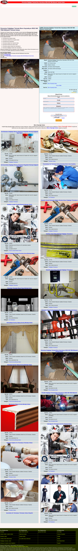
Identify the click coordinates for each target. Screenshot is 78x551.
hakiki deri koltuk (23, 535)
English (58, 544)
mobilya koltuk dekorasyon (6, 539)
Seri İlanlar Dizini (61, 541)
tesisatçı (2, 532)
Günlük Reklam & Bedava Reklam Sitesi (19, 547)
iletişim (58, 539)
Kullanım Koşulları (61, 535)
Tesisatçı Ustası (12, 477)
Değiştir (63, 118)
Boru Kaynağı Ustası (52, 83)
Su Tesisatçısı (12, 320)
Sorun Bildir (58, 85)
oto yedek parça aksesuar (24, 539)
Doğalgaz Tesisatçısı (13, 163)
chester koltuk (22, 537)
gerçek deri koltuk (42, 532)
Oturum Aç (74, 6)
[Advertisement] (39, 16)
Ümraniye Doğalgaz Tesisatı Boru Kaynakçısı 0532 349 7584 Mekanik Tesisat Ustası (19, 55)
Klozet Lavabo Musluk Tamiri (15, 251)
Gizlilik (58, 537)
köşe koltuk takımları (23, 532)
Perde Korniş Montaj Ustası (15, 362)
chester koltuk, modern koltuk (6, 535)
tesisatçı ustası (3, 537)
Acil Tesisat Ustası (7, 54)
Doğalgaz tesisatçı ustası (5, 541)
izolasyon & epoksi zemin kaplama (7, 544)
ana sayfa (59, 532)
